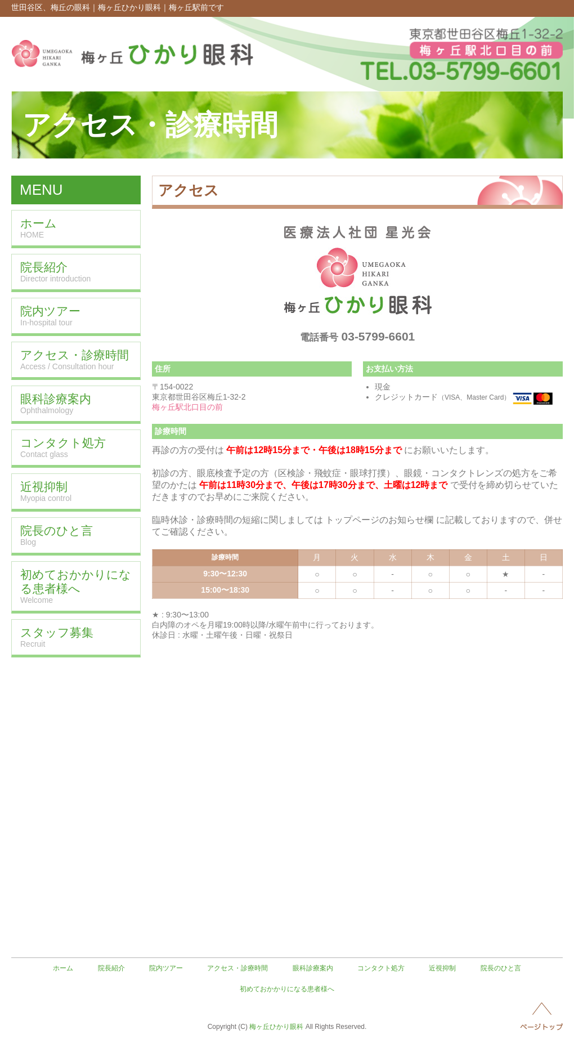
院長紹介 (111, 968)
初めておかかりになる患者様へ (287, 989)
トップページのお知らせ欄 (379, 520)
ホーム (63, 968)
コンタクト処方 (381, 968)
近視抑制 (442, 968)
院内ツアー (166, 968)
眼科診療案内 (313, 968)
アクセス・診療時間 (237, 968)
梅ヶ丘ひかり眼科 (276, 1027)
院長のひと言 (501, 968)
